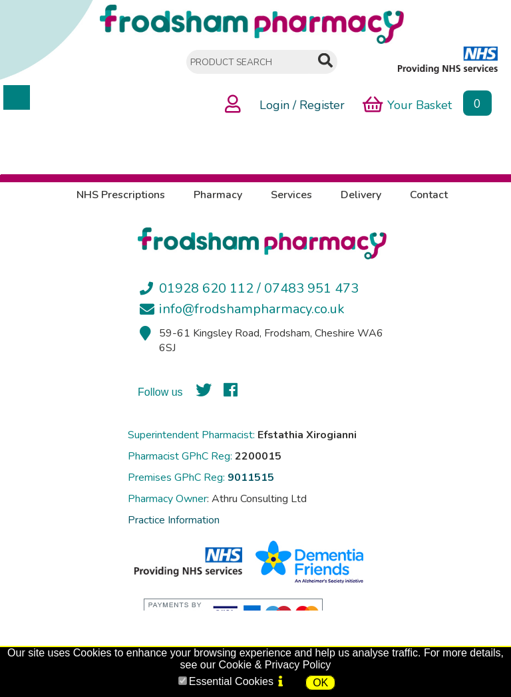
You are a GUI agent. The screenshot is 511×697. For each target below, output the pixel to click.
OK (320, 682)
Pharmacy (218, 195)
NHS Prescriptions (121, 195)
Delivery (361, 195)
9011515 (251, 477)
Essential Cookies (231, 681)
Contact (429, 195)
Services (291, 195)
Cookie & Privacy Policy (274, 664)
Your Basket (407, 104)
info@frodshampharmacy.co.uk (252, 309)
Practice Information (174, 520)
